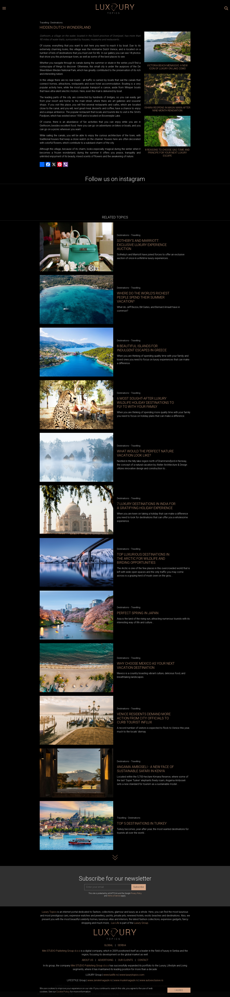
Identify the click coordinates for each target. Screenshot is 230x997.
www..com (132, 974)
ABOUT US (87, 960)
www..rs (110, 974)
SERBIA (122, 945)
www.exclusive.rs (151, 980)
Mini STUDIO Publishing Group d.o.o (61, 950)
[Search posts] (226, 8)
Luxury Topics (49, 911)
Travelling (44, 22)
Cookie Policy (63, 991)
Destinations (56, 22)
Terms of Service (114, 896)
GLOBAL (108, 945)
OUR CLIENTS (125, 960)
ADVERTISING (105, 960)
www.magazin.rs (100, 980)
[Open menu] (4, 9)
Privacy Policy (136, 893)
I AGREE (179, 990)
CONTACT (143, 960)
